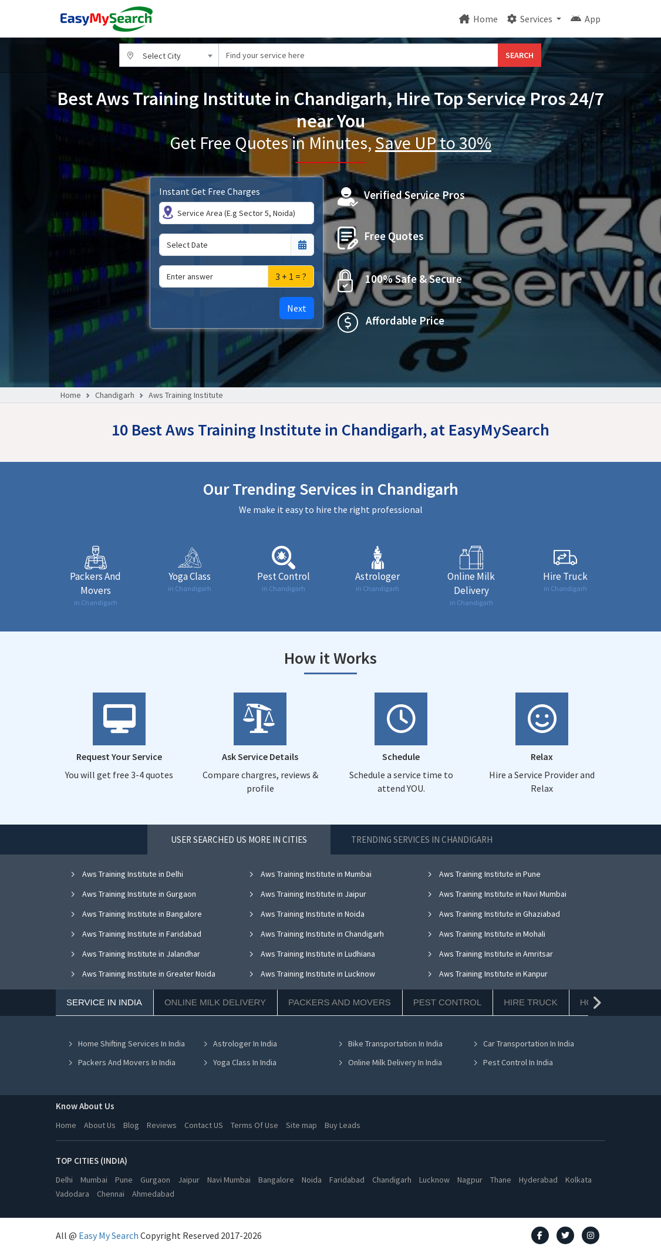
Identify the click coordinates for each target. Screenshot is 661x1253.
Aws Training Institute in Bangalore (136, 913)
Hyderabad (538, 1179)
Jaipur (189, 1179)
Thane (500, 1179)
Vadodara (72, 1193)
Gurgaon (155, 1179)
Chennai (110, 1193)
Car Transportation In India (523, 1043)
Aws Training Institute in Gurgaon (133, 894)
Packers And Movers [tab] (339, 1002)
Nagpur (470, 1179)
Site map (301, 1125)
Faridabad (347, 1179)
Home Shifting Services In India (126, 1043)
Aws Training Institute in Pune (484, 874)
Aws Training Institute (186, 395)
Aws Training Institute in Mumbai (310, 874)
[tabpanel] (330, 977)
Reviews (162, 1125)
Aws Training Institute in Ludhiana (311, 953)
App (586, 19)
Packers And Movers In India (122, 1062)
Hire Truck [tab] (530, 1002)
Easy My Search (109, 1235)
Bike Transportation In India (390, 1043)
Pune (124, 1179)
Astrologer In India (240, 1043)
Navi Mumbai (229, 1179)
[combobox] (169, 55)
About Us (100, 1125)
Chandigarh (114, 395)
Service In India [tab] (104, 1002)
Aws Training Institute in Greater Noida (142, 973)
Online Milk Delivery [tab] (215, 1002)
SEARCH (519, 55)
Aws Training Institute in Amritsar (490, 953)
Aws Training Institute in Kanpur (487, 973)
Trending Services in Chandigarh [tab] (422, 839)
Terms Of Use (254, 1125)
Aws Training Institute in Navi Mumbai (496, 894)
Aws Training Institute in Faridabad (135, 933)
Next (296, 308)
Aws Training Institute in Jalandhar (135, 953)
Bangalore (276, 1179)
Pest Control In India (513, 1062)
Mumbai (93, 1179)
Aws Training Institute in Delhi (126, 874)
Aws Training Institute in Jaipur (307, 894)
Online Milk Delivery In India (390, 1062)
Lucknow (434, 1179)
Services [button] (530, 19)
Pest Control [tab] (447, 1002)
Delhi (64, 1179)
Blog (131, 1125)
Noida (312, 1179)
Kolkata (578, 1179)
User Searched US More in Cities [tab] (239, 839)
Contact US (203, 1125)
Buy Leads (342, 1125)
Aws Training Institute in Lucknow (311, 973)
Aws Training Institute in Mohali (486, 933)
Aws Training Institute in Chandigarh (316, 933)
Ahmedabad (153, 1193)
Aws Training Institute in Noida (306, 913)
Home (478, 19)
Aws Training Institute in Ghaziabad (493, 913)
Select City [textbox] (162, 55)
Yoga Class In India (239, 1062)
